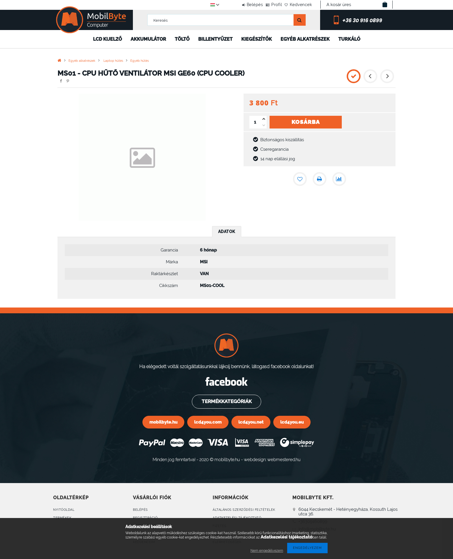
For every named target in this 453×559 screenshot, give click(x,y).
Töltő (182, 39)
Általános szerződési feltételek (244, 510)
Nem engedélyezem (266, 551)
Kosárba (306, 122)
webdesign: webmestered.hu (272, 459)
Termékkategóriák (226, 401)
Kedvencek (298, 4)
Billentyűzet (215, 39)
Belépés (240, 4)
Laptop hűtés (113, 61)
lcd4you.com (208, 422)
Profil (267, 4)
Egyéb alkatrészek (305, 39)
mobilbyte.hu (163, 422)
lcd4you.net (250, 422)
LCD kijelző (107, 39)
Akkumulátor (148, 39)
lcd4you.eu (292, 422)
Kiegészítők (256, 39)
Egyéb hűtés (139, 61)
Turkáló (349, 39)
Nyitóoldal (63, 510)
